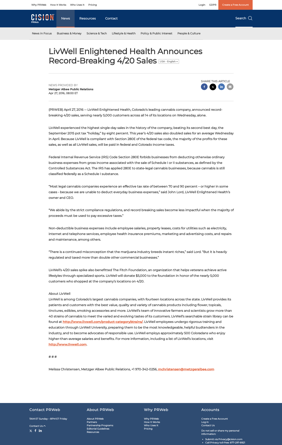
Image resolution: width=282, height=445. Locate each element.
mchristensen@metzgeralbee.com (186, 369)
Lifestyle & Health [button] (124, 33)
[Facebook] (35, 430)
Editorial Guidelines (98, 428)
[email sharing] (230, 87)
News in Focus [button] (42, 33)
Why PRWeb (38, 4)
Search (244, 18)
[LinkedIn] (40, 430)
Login (202, 4)
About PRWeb (95, 418)
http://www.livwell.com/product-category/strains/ (103, 322)
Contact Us (37, 425)
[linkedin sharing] (221, 87)
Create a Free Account (235, 4)
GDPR (212, 4)
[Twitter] (31, 430)
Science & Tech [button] (97, 33)
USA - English (169, 61)
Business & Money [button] (69, 33)
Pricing (92, 4)
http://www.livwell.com (68, 344)
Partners (92, 422)
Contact (111, 18)
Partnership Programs (100, 425)
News (65, 18)
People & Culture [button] (188, 33)
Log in (205, 422)
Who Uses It (77, 4)
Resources (87, 18)
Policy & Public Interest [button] (156, 33)
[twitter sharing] (213, 87)
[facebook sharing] (204, 87)
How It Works (58, 4)
